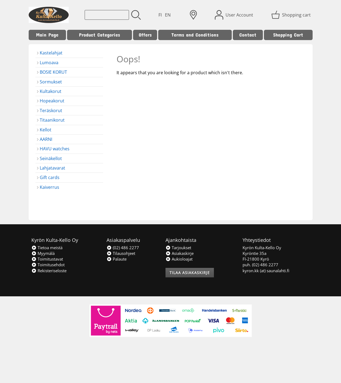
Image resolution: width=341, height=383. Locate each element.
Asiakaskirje (179, 253)
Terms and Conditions (194, 35)
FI (160, 15)
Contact (247, 35)
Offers (145, 35)
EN (168, 15)
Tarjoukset (178, 247)
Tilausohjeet (121, 253)
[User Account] (234, 14)
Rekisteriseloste (49, 270)
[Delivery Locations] (193, 14)
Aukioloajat (179, 259)
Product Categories (99, 35)
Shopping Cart (288, 35)
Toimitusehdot (48, 264)
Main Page (47, 35)
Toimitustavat (47, 259)
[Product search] (107, 15)
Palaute (117, 259)
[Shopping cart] (291, 14)
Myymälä (43, 253)
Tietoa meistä (46, 247)
